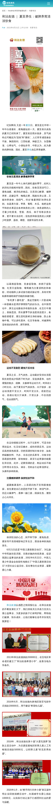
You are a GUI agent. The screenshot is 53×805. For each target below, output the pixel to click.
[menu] (49, 3)
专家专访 (33, 28)
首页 (4, 11)
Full (3, 28)
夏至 (28, 125)
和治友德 (11, 605)
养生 (29, 149)
